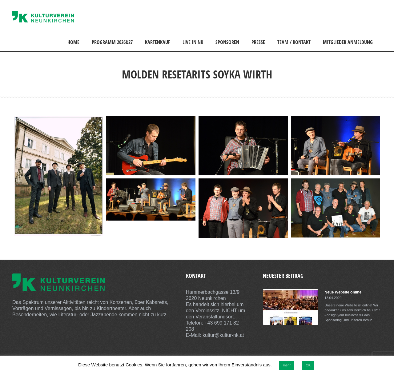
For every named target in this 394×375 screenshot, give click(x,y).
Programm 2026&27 (112, 42)
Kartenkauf (157, 42)
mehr (287, 365)
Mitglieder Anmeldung (348, 42)
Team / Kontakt (294, 42)
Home (73, 42)
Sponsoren (227, 42)
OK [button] (308, 365)
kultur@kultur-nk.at (223, 335)
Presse (258, 42)
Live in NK (193, 42)
